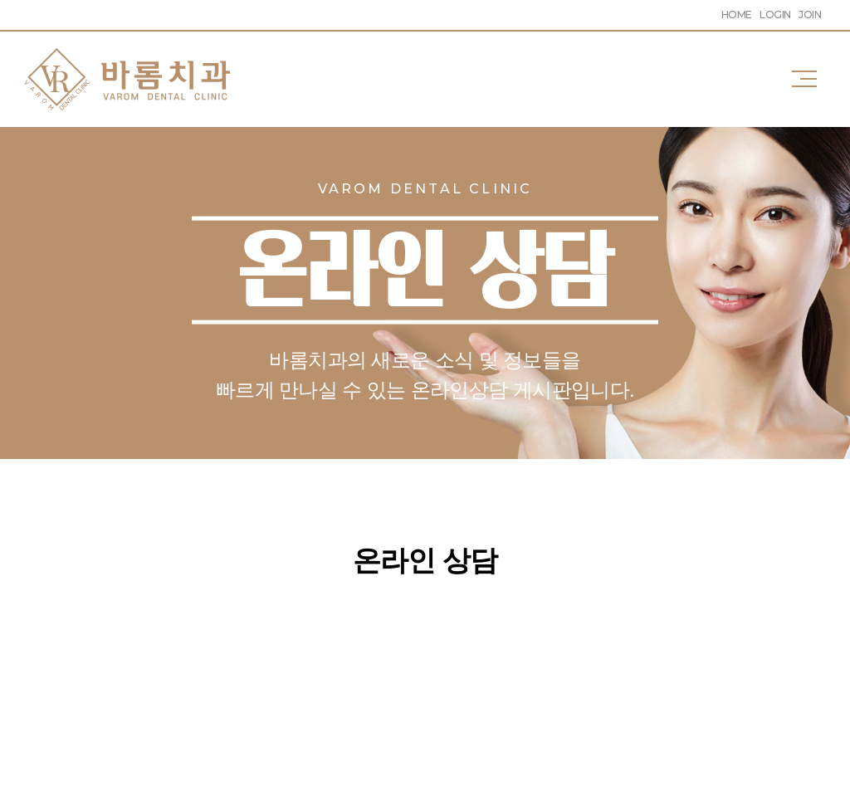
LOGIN (775, 14)
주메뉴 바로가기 (0, 0)
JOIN (810, 14)
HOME (736, 14)
